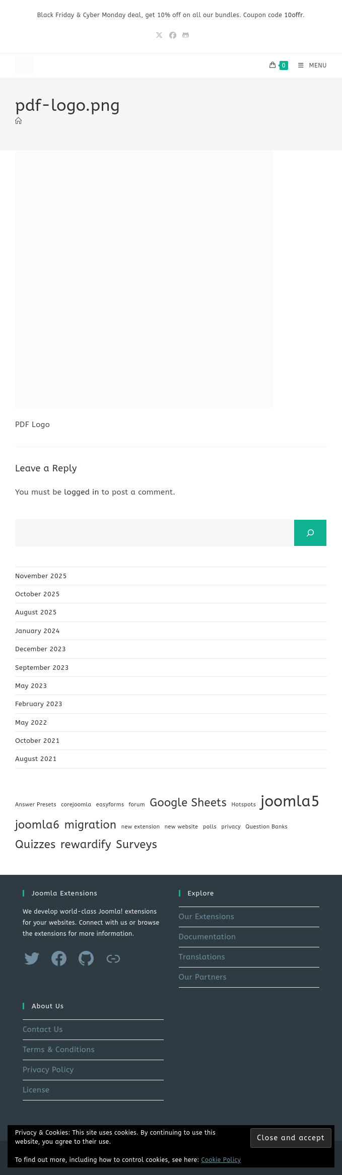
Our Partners (203, 977)
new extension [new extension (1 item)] (140, 826)
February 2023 (38, 704)
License (36, 1089)
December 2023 (40, 649)
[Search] (310, 532)
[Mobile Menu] (309, 65)
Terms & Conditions (59, 1049)
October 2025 (37, 594)
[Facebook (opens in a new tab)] (172, 35)
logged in (81, 492)
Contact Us (43, 1029)
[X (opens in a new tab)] (159, 35)
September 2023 (42, 667)
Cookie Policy (221, 1159)
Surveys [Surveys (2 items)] (136, 844)
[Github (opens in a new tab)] (184, 35)
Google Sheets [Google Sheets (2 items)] (188, 802)
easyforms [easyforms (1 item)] (110, 804)
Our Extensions (207, 916)
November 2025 (41, 576)
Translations (202, 956)
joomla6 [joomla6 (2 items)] (37, 825)
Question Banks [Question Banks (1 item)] (266, 826)
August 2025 (36, 612)
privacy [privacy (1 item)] (231, 826)
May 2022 (31, 722)
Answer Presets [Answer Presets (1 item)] (35, 804)
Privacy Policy (48, 1069)
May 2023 (31, 685)
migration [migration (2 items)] (90, 825)
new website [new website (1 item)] (181, 826)
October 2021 (37, 740)
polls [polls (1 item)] (210, 826)
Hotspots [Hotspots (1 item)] (243, 804)
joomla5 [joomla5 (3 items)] (290, 801)
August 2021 (36, 759)
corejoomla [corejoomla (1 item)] (76, 804)
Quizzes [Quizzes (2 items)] (35, 844)
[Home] (18, 121)
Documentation (207, 936)
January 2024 (37, 631)
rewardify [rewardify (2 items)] (85, 844)
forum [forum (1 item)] (137, 804)
